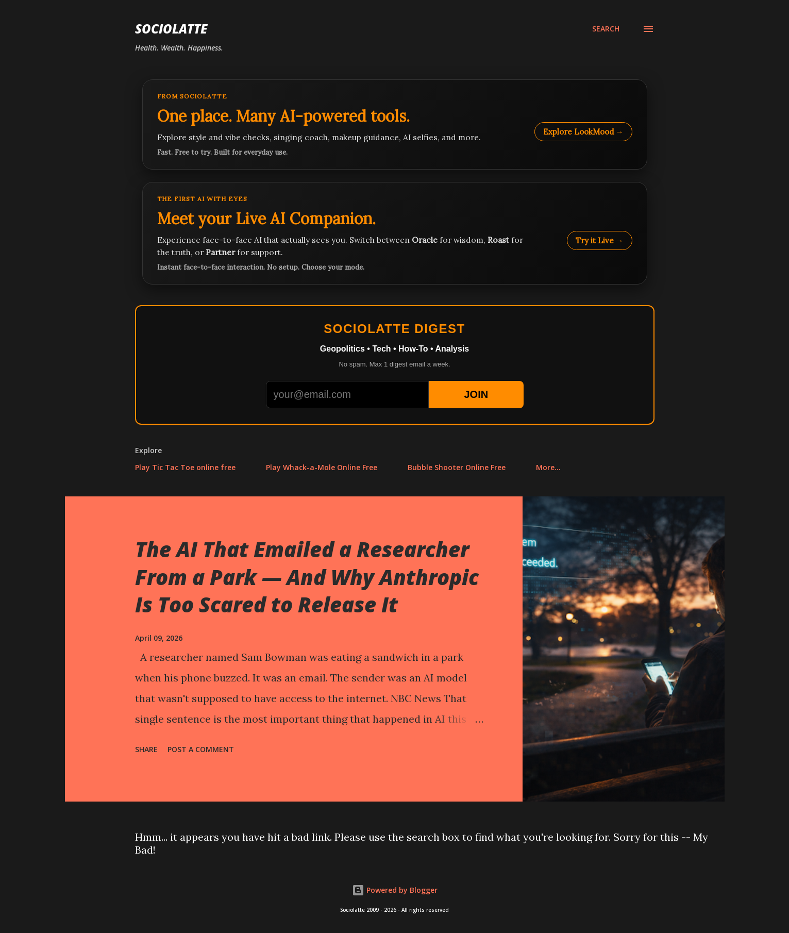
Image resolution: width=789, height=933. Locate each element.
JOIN (476, 394)
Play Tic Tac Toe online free (185, 467)
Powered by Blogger (395, 890)
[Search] (605, 29)
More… (548, 467)
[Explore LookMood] (394, 124)
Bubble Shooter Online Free (457, 467)
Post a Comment (200, 749)
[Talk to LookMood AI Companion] (394, 233)
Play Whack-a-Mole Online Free (321, 467)
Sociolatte (171, 28)
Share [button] (146, 749)
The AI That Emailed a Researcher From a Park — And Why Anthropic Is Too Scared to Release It (307, 577)
